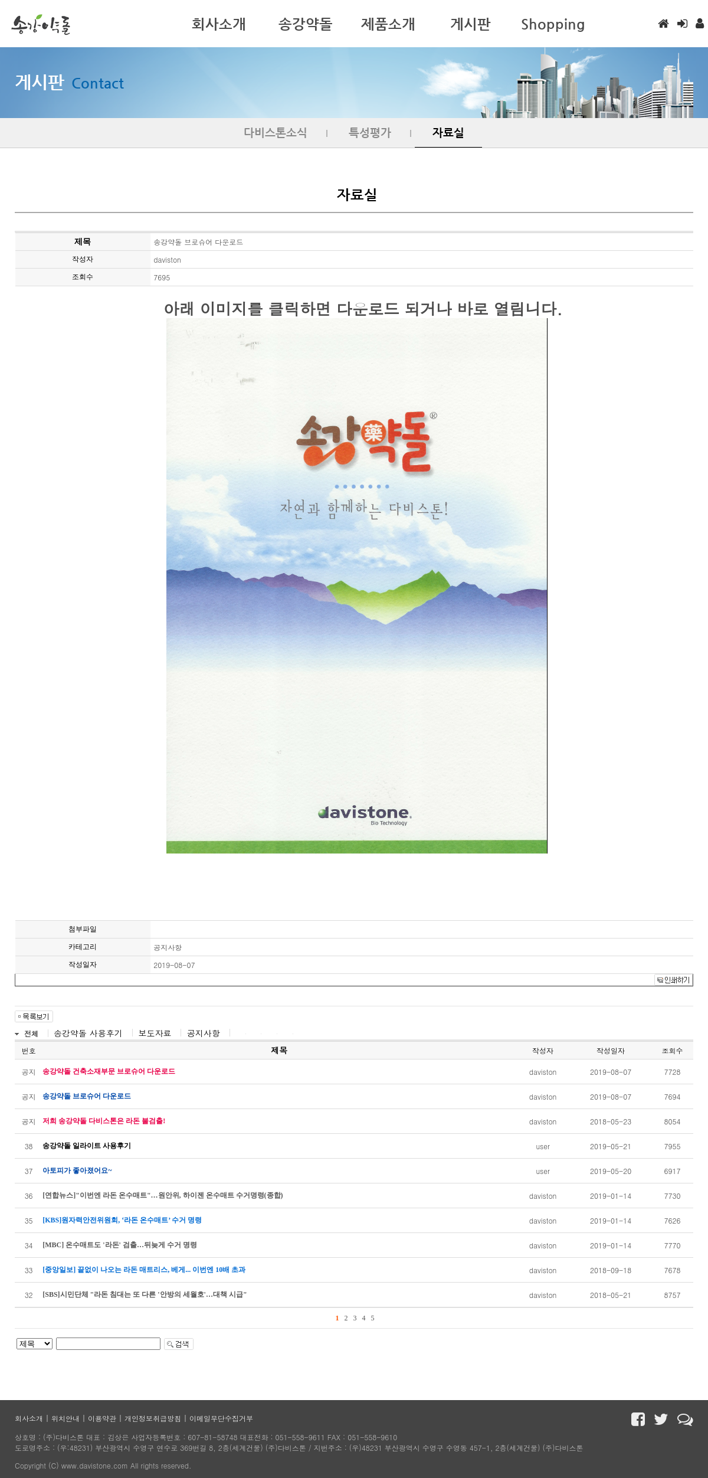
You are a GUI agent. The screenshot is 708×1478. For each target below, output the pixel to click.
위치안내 (65, 1418)
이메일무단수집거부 (221, 1418)
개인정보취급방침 (152, 1418)
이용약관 (102, 1418)
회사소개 (29, 1418)
